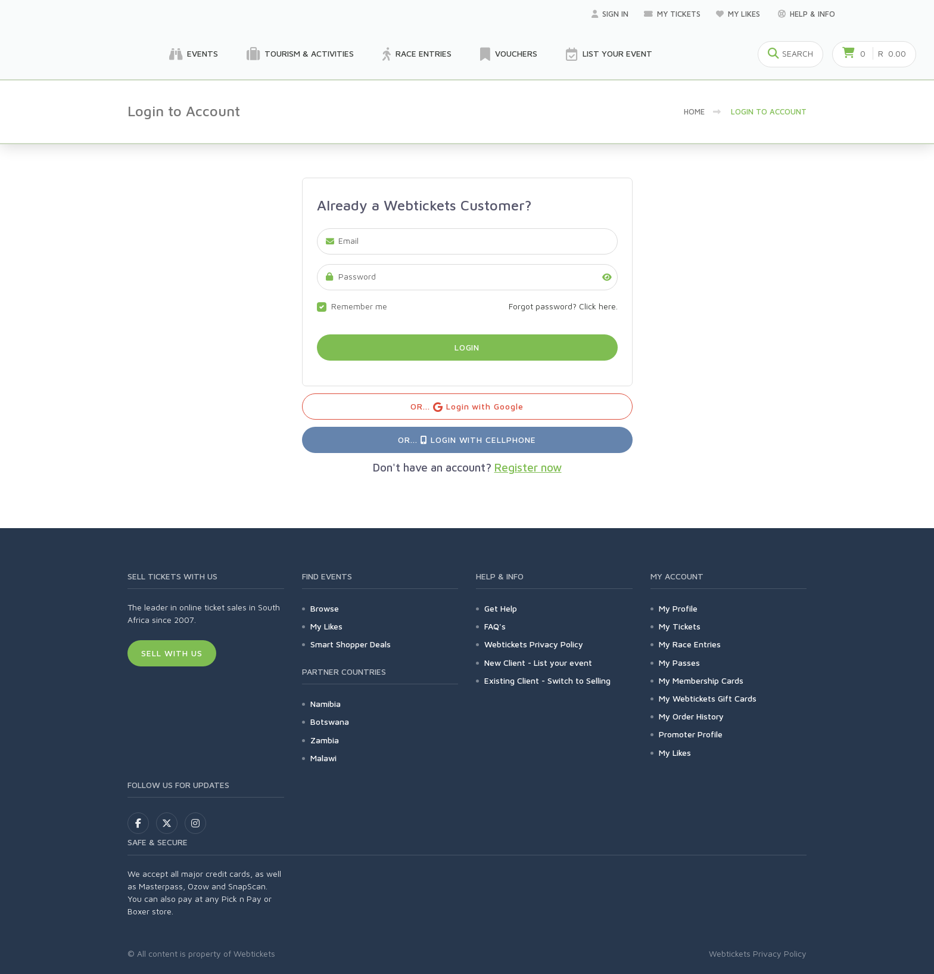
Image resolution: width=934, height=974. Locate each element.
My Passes (679, 662)
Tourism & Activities (300, 54)
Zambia (324, 740)
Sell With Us (172, 653)
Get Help (500, 608)
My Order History (691, 716)
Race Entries (417, 54)
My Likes (739, 13)
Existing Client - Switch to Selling (547, 680)
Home (694, 111)
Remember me (359, 306)
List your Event (609, 54)
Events (193, 54)
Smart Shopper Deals (350, 644)
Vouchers (508, 54)
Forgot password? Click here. (563, 306)
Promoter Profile (691, 734)
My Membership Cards (701, 680)
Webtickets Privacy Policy (533, 644)
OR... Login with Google (467, 406)
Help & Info (806, 13)
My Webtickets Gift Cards (707, 698)
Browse (324, 608)
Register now (528, 467)
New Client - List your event (538, 662)
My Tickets (672, 13)
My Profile (678, 608)
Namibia (325, 704)
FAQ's (495, 626)
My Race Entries (690, 644)
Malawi (323, 758)
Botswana (329, 721)
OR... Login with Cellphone (467, 440)
